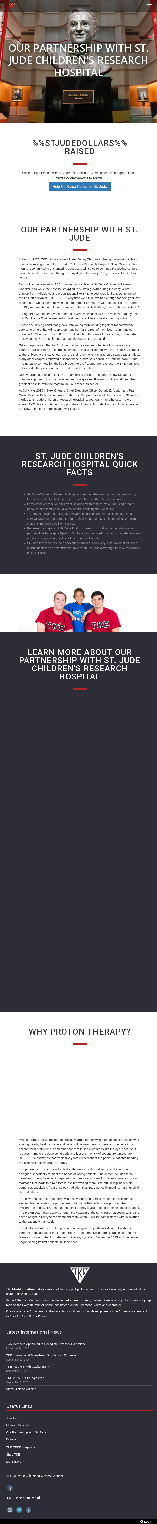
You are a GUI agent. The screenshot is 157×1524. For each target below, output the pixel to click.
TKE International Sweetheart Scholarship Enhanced (42, 1355)
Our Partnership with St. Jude (26, 1432)
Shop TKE (13, 1454)
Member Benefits (17, 1425)
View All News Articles (21, 1389)
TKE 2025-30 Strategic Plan (25, 1378)
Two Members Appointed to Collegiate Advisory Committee (46, 1344)
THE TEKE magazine (20, 1447)
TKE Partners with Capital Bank (27, 1366)
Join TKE (12, 1418)
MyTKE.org (13, 1461)
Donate (11, 1439)
